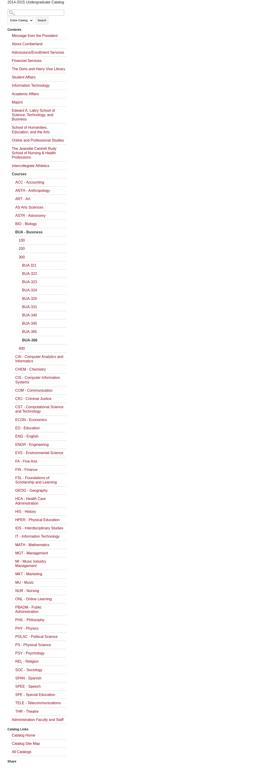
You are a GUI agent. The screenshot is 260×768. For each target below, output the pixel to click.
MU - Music (24, 582)
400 (22, 348)
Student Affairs (24, 77)
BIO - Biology (26, 224)
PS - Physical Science (33, 645)
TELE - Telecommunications (38, 703)
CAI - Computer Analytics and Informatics (39, 359)
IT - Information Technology (37, 536)
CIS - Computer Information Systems (37, 380)
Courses (19, 174)
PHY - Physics (27, 628)
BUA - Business (29, 232)
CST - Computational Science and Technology (39, 409)
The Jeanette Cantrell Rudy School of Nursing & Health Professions (34, 153)
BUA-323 (29, 282)
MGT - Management (31, 553)
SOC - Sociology (28, 670)
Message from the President (35, 36)
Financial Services (27, 61)
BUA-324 (29, 290)
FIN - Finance (26, 470)
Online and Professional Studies (38, 140)
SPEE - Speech (28, 686)
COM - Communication (34, 390)
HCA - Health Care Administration (30, 501)
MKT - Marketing (28, 574)
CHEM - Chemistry (30, 369)
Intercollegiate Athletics (30, 166)
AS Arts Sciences (29, 207)
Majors (17, 102)
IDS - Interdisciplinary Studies (39, 528)
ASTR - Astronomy (30, 216)
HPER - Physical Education (37, 520)
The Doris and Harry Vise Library (38, 69)
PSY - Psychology (30, 653)
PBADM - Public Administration (28, 609)
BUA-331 (29, 307)
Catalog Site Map (26, 744)
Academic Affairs (25, 94)
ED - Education (27, 428)
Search (42, 20)
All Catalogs (21, 752)
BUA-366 (30, 340)
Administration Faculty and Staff (38, 720)
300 (22, 257)
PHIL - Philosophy (29, 620)
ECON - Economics (31, 420)
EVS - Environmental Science (39, 453)
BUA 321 (29, 265)
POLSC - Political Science (36, 637)
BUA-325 (29, 299)
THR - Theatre (27, 711)
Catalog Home (23, 735)
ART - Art (22, 199)
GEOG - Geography (31, 490)
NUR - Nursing (27, 591)
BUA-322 (29, 274)
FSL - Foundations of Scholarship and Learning (36, 480)
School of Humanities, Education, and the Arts (31, 130)
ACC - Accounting (29, 182)
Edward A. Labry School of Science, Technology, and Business (33, 115)
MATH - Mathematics (32, 545)
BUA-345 (29, 323)
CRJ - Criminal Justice (33, 399)
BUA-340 (29, 315)
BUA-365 (29, 332)
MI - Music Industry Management (30, 563)
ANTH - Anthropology (32, 191)
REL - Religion (27, 661)
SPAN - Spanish (28, 678)
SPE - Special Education (35, 695)
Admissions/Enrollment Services (38, 52)
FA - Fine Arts (26, 461)
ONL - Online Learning (33, 599)
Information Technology (31, 85)
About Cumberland (27, 44)
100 (22, 240)
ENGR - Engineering (32, 445)
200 (22, 249)
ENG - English (26, 436)
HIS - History (25, 512)
